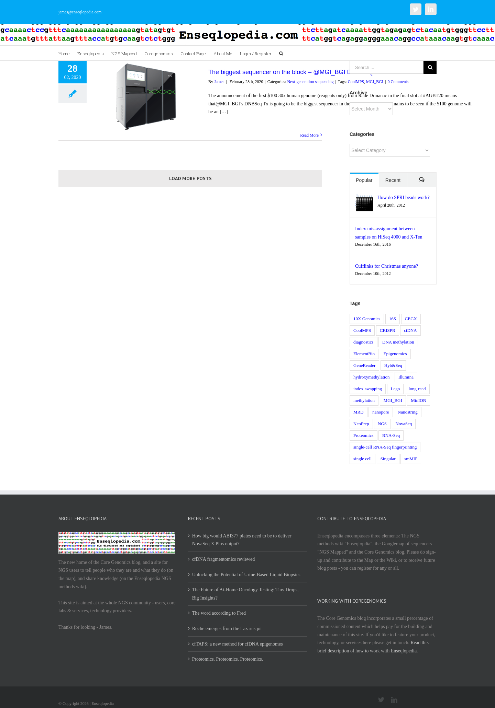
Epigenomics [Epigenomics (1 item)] (395, 353)
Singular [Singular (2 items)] (388, 458)
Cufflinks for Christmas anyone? (386, 266)
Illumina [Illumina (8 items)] (406, 377)
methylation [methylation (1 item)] (364, 400)
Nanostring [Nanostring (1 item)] (408, 412)
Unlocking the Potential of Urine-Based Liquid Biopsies (246, 574)
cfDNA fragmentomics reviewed (223, 559)
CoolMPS (356, 81)
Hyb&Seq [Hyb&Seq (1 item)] (393, 365)
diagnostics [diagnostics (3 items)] (363, 342)
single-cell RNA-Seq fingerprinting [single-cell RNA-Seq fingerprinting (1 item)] (385, 447)
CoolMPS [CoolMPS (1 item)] (362, 330)
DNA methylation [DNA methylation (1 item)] (398, 342)
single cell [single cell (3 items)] (362, 458)
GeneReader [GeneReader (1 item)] (364, 365)
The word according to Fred (219, 613)
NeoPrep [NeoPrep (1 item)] (361, 423)
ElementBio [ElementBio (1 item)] (364, 353)
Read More (309, 135)
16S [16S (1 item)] (392, 318)
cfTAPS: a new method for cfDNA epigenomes (237, 644)
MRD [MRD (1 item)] (358, 412)
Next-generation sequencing (310, 81)
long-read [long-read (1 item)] (417, 388)
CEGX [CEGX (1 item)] (411, 318)
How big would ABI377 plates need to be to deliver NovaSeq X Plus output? (242, 540)
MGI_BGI (374, 81)
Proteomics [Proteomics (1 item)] (363, 435)
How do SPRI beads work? (403, 197)
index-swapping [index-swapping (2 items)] (367, 388)
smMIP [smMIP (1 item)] (410, 458)
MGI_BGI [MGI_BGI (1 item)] (393, 400)
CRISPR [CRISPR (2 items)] (387, 330)
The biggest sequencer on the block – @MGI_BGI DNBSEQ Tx (295, 72)
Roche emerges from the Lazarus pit (227, 628)
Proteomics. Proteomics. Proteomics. (227, 659)
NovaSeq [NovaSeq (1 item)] (404, 423)
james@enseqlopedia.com (79, 12)
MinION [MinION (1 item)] (418, 400)
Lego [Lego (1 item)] (395, 388)
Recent (392, 180)
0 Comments (397, 81)
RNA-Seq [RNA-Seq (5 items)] (391, 435)
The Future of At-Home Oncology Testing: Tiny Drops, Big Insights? (245, 594)
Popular (364, 180)
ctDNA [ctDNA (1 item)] (410, 330)
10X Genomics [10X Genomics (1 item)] (366, 318)
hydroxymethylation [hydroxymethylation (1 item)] (371, 377)
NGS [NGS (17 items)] (382, 423)
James (219, 81)
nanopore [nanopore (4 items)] (380, 412)
